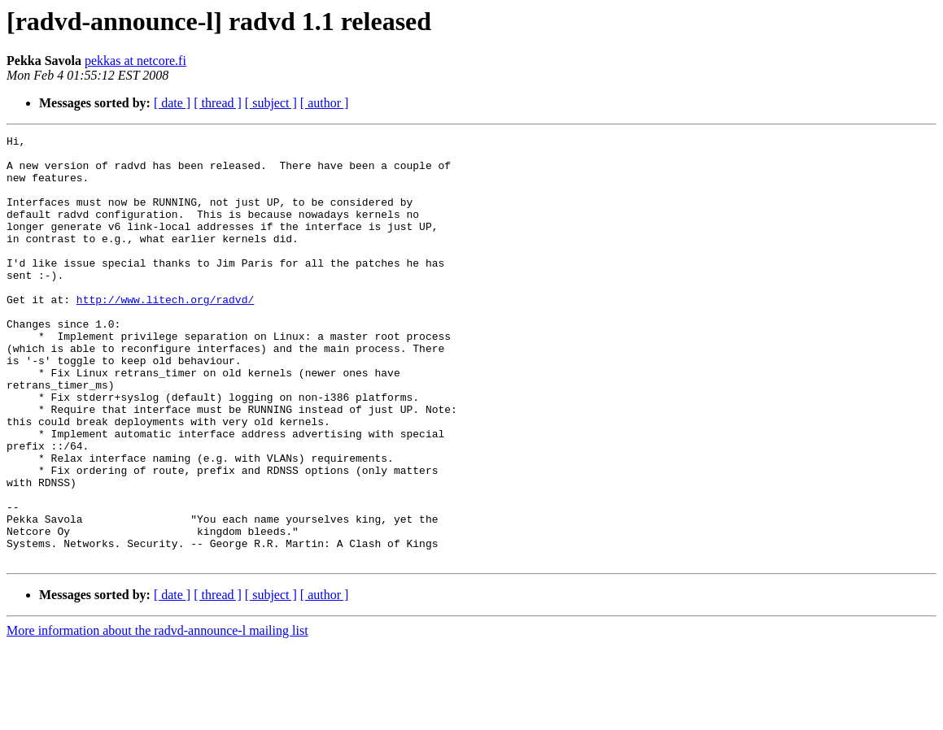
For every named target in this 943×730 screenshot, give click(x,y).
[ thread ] (218, 103)
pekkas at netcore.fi (135, 60)
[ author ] (324, 103)
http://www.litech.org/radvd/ (165, 333)
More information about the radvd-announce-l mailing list (157, 716)
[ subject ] (271, 103)
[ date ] (172, 103)
